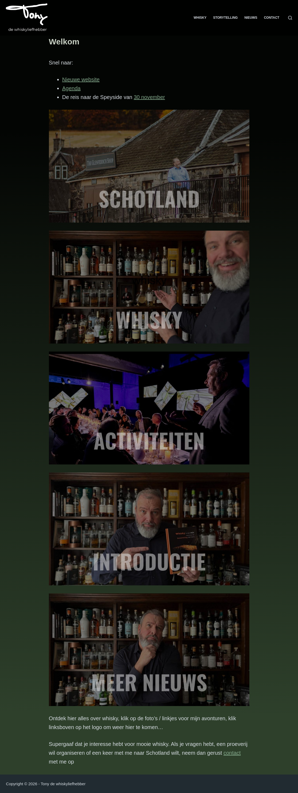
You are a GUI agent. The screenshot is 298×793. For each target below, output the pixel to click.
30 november (149, 97)
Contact (271, 18)
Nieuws (250, 18)
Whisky (199, 18)
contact (232, 753)
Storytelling (225, 18)
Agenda (71, 88)
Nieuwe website (81, 79)
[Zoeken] (290, 18)
